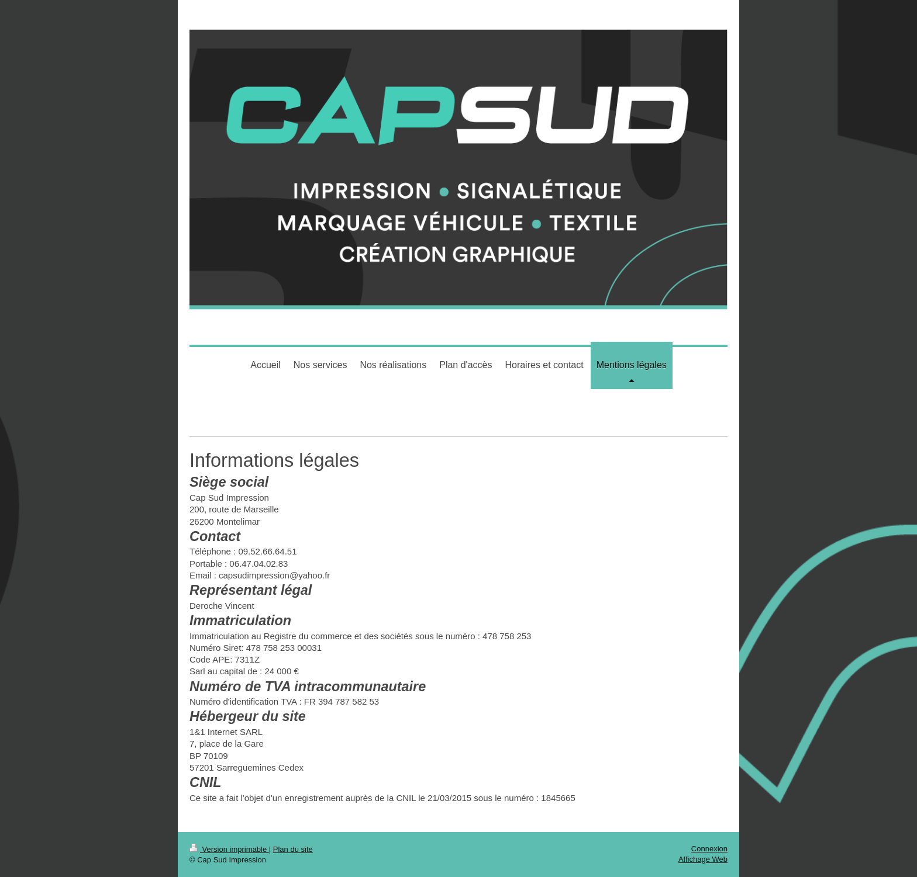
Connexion (709, 848)
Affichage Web (703, 859)
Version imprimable (229, 849)
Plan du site (293, 849)
